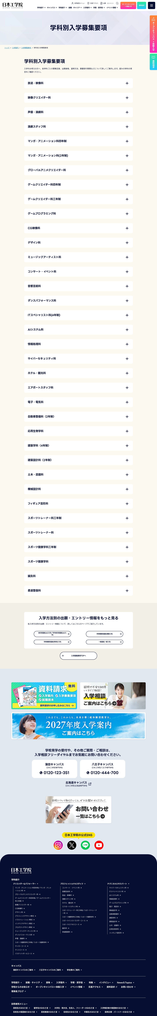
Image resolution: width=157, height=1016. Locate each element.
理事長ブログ (18, 993)
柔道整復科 (67, 933)
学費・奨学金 (99, 7)
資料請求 (112, 988)
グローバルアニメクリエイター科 (28, 896)
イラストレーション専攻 (25, 921)
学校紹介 (63, 7)
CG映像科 (20, 910)
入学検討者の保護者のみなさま (114, 1009)
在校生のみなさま (71, 1013)
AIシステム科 (115, 897)
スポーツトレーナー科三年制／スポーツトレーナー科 (79, 913)
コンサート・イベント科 (72, 889)
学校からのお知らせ (21, 988)
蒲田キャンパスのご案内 (24, 971)
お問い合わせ (128, 988)
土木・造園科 (115, 927)
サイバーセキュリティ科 (119, 889)
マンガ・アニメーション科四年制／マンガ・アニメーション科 (33, 891)
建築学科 (113, 919)
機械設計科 (114, 912)
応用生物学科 (115, 931)
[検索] (117, 3)
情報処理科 (114, 901)
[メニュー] (151, 5)
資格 (49, 984)
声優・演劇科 (21, 940)
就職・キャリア (75, 7)
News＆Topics (125, 984)
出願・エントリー (107, 3)
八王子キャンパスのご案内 (51, 971)
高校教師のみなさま (50, 1013)
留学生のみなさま (42, 1009)
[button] (78, 83)
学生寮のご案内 (74, 971)
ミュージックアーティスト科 (26, 933)
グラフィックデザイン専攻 (25, 918)
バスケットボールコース (24, 955)
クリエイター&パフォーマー (25, 885)
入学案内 (87, 7)
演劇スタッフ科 (68, 901)
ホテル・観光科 (69, 904)
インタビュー (106, 984)
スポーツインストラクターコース (75, 922)
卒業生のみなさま (92, 1013)
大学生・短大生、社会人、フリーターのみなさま (75, 1009)
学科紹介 (41, 7)
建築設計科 (114, 923)
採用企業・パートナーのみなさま (119, 1013)
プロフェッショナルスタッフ (73, 885)
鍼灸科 (65, 930)
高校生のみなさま (21, 1009)
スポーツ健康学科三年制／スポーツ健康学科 (32, 944)
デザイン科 (20, 914)
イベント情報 (112, 7)
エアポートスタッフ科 (71, 908)
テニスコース (21, 951)
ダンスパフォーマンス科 (25, 936)
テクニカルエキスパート (118, 885)
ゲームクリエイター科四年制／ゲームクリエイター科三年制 (33, 901)
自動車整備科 (115, 916)
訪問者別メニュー (78, 3)
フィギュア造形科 (116, 934)
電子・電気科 (115, 908)
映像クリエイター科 (23, 906)
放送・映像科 (68, 897)
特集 (92, 984)
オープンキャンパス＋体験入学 (51, 988)
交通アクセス (92, 3)
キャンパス (52, 7)
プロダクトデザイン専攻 (25, 929)
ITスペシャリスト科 (117, 893)
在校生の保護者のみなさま (25, 1013)
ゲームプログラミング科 (119, 904)
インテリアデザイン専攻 (25, 925)
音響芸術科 (67, 893)
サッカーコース (21, 948)
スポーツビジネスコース (72, 926)
